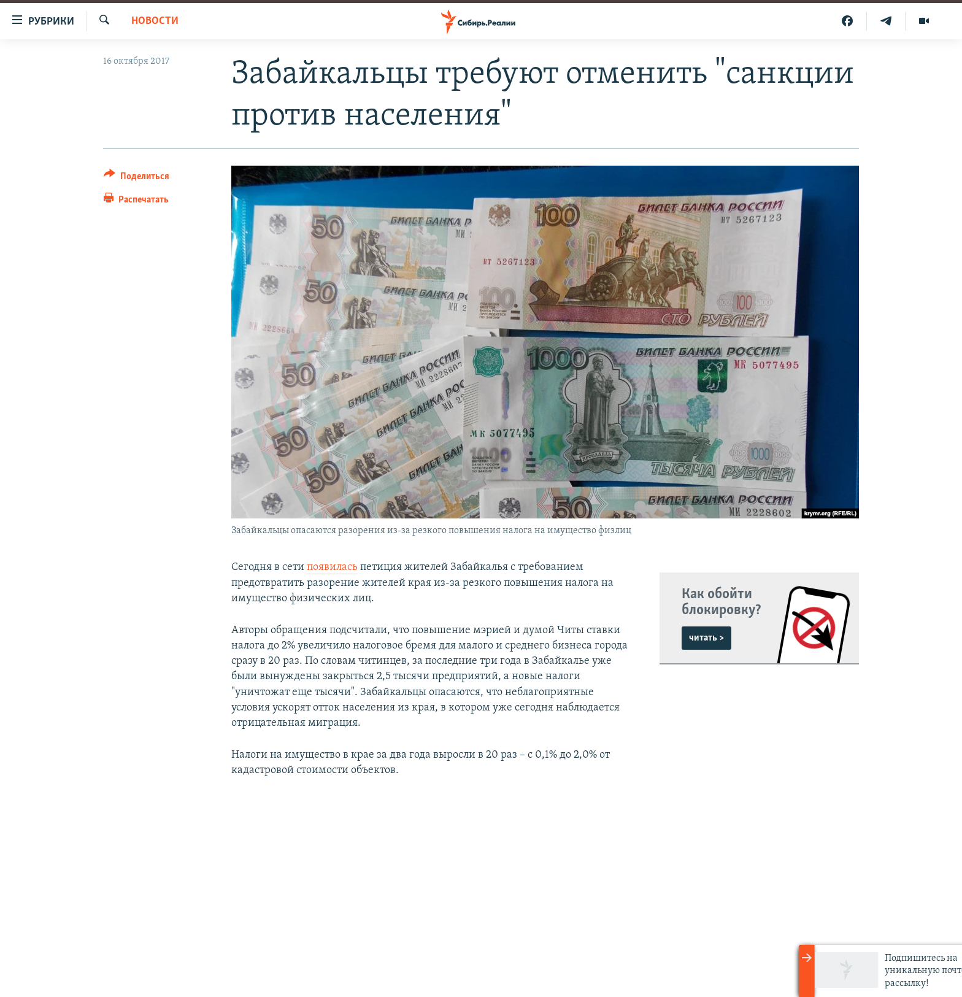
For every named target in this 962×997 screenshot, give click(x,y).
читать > (706, 638)
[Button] (136, 178)
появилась (332, 567)
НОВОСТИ (155, 21)
